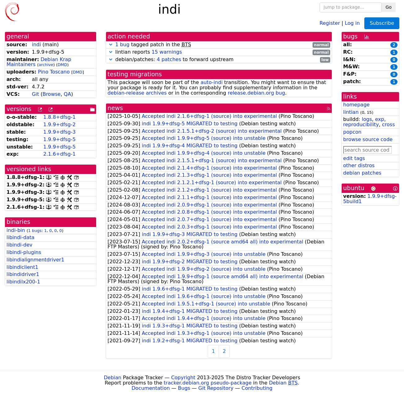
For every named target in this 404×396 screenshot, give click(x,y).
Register (330, 23)
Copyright (183, 377)
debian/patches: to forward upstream (219, 59)
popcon (352, 132)
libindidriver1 (23, 274)
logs (367, 119)
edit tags (354, 158)
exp (379, 119)
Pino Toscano (53, 72)
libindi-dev (19, 245)
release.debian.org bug (256, 93)
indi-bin (16, 230)
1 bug (122, 44)
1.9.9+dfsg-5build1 (370, 198)
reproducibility (361, 124)
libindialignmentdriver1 (35, 260)
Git (35, 94)
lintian (351, 112)
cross (388, 124)
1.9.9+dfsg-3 (59, 132)
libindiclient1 (22, 267)
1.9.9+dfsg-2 (59, 124)
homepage (356, 105)
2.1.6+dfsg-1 (59, 154)
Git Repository (215, 388)
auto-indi (212, 82)
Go (389, 7)
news (115, 108)
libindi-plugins (24, 252)
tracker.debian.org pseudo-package (207, 383)
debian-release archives (137, 93)
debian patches (362, 173)
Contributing (257, 388)
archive (46, 64)
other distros (359, 165)
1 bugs (35, 230)
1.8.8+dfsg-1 (59, 117)
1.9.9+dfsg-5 (59, 139)
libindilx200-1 (23, 282)
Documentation (150, 388)
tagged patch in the (219, 44)
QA (67, 94)
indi (36, 44)
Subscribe (382, 23)
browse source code (368, 139)
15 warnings (167, 52)
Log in (352, 23)
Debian (113, 377)
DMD (62, 64)
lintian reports (219, 52)
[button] (110, 44)
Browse (51, 94)
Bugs (184, 388)
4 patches (169, 59)
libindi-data (20, 237)
